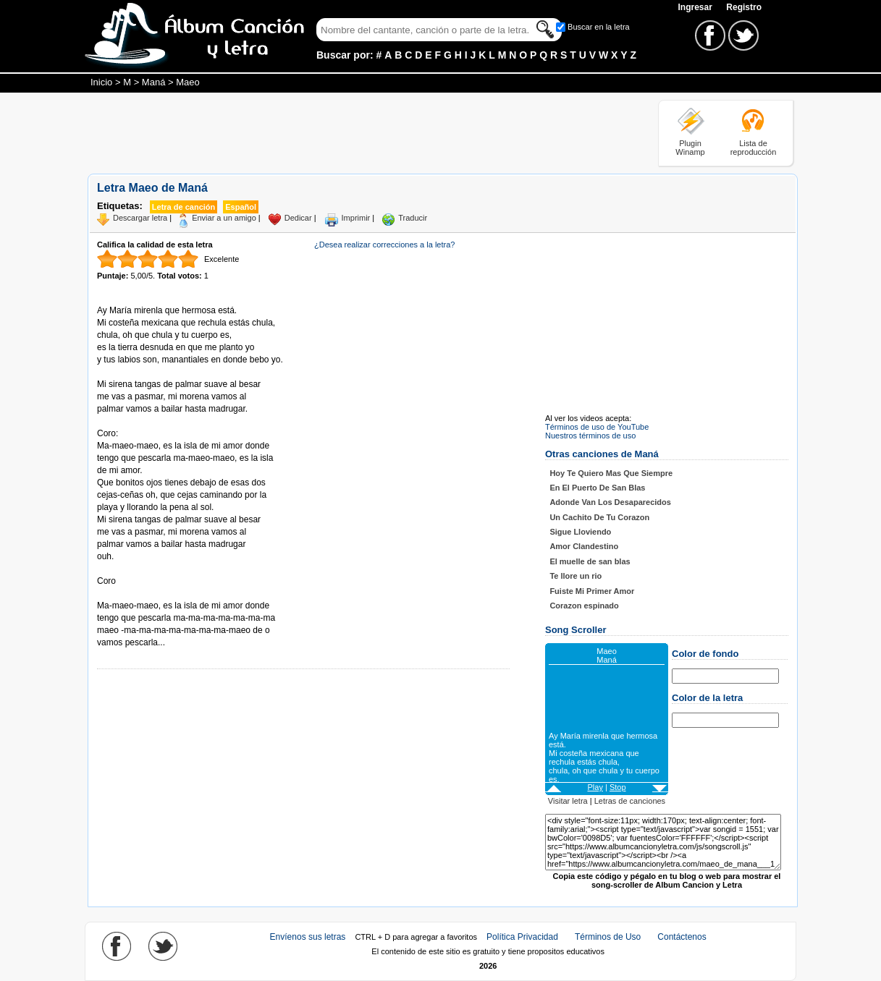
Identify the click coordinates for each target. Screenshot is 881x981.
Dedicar (298, 217)
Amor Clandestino (583, 546)
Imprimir (356, 217)
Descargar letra (140, 217)
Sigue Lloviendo (580, 531)
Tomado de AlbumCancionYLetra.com (158, 594)
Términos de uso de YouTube (597, 426)
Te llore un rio (575, 576)
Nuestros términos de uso (590, 435)
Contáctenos (681, 937)
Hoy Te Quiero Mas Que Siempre (611, 473)
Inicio (101, 82)
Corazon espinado (583, 605)
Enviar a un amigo (224, 217)
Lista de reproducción (753, 147)
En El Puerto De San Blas (597, 487)
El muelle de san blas (589, 561)
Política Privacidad (522, 937)
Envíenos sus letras (308, 937)
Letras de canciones (629, 801)
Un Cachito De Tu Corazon (599, 517)
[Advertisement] (351, 132)
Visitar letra (568, 801)
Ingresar (696, 7)
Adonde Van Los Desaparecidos (610, 502)
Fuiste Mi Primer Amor (591, 591)
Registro (744, 7)
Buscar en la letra (599, 26)
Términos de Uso (608, 937)
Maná (154, 82)
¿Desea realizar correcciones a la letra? (384, 244)
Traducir (412, 217)
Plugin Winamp (689, 147)
